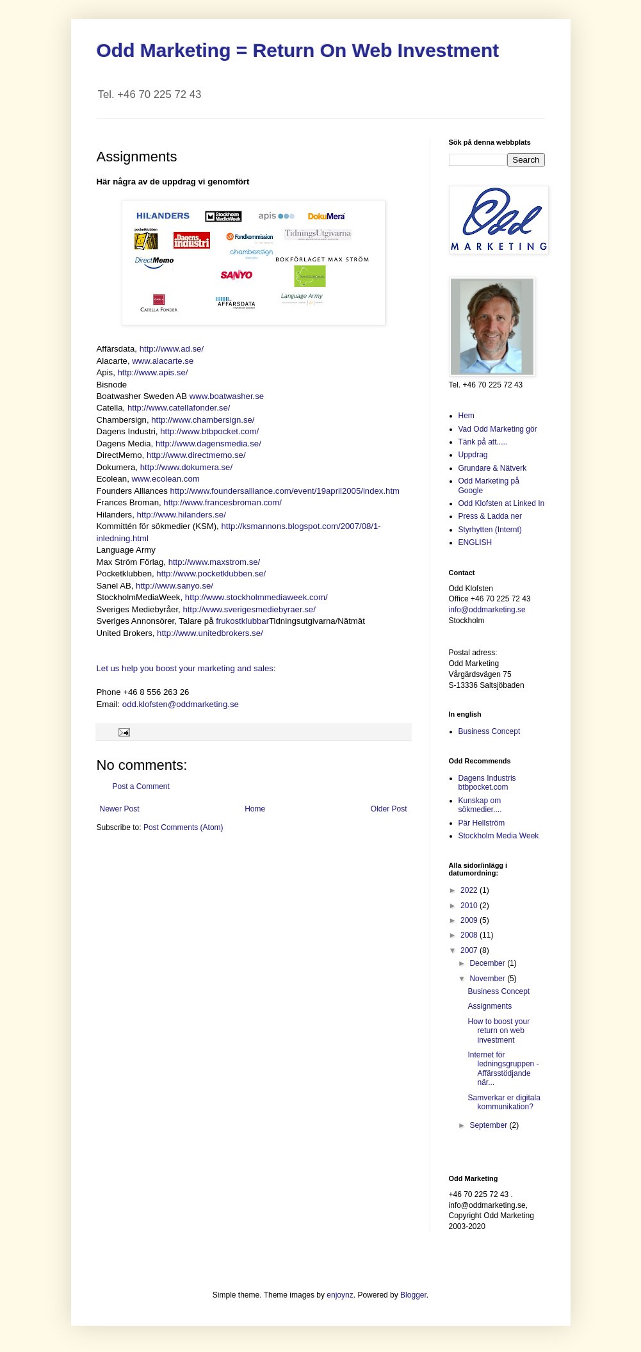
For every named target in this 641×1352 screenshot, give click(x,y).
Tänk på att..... (483, 441)
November (488, 978)
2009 (470, 920)
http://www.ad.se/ (172, 349)
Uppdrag (473, 454)
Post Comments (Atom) (183, 827)
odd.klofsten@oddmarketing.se (180, 704)
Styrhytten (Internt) (490, 529)
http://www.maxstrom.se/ (214, 562)
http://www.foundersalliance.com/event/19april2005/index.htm (285, 491)
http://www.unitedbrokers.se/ (210, 633)
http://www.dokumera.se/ (186, 467)
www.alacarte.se (162, 361)
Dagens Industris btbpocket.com (487, 783)
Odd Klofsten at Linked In (501, 503)
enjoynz (340, 1295)
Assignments (489, 1006)
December (488, 963)
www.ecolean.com (166, 479)
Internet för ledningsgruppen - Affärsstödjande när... (503, 1068)
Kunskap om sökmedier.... (480, 805)
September (489, 1125)
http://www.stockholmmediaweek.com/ (256, 597)
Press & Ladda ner (490, 516)
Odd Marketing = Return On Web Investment (298, 50)
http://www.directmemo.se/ (196, 455)
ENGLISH (475, 542)
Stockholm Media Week (498, 835)
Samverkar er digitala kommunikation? (503, 1102)
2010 (470, 905)
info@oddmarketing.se (487, 609)
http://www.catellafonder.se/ (179, 407)
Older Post (389, 808)
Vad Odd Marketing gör (497, 429)
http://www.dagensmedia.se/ (208, 443)
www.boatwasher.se (227, 396)
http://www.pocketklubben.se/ (211, 573)
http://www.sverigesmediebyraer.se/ (249, 609)
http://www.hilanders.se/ (181, 514)
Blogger (413, 1295)
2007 (470, 950)
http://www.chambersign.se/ (202, 420)
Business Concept (489, 731)
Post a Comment (141, 786)
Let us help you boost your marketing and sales (185, 668)
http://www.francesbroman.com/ (222, 502)
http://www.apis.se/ (152, 372)
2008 (470, 935)
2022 (470, 890)
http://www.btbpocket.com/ (209, 431)
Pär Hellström (481, 823)
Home (255, 808)
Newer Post (120, 808)
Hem (466, 415)
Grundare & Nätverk (492, 468)
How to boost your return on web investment (498, 1031)
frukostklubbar (242, 621)
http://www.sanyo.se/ (174, 585)
